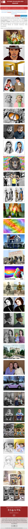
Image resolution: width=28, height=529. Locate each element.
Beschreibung (4, 11)
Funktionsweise (14, 13)
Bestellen (17, 15)
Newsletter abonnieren (14, 514)
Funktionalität (17, 11)
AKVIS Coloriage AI (23, 17)
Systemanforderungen (21, 12)
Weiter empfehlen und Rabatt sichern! (14, 507)
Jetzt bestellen (4, 12)
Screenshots (14, 12)
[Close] (26, 519)
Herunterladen (23, 11)
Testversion (24, 15)
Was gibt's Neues (10, 11)
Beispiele (9, 12)
